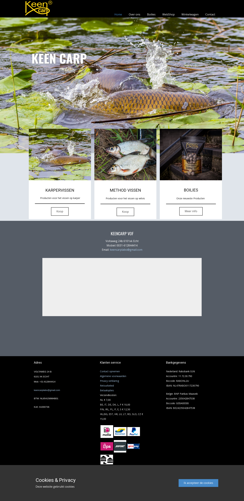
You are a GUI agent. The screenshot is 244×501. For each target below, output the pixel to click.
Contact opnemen (110, 371)
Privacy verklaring (109, 380)
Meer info (191, 211)
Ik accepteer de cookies (198, 483)
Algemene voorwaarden (113, 376)
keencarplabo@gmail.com (126, 250)
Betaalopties (107, 390)
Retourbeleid (107, 385)
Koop (59, 211)
